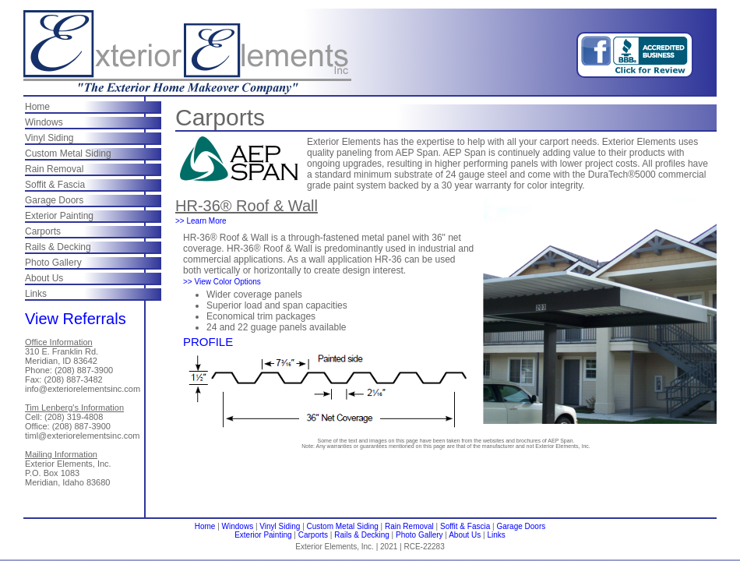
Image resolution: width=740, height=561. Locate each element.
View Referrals (75, 318)
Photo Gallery (53, 262)
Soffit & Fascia (55, 184)
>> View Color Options (222, 281)
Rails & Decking (58, 247)
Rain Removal (54, 169)
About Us (44, 278)
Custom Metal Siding (68, 153)
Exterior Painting (59, 215)
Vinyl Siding (49, 137)
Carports (43, 231)
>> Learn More (201, 221)
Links (36, 293)
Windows (44, 122)
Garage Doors (54, 200)
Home (37, 106)
